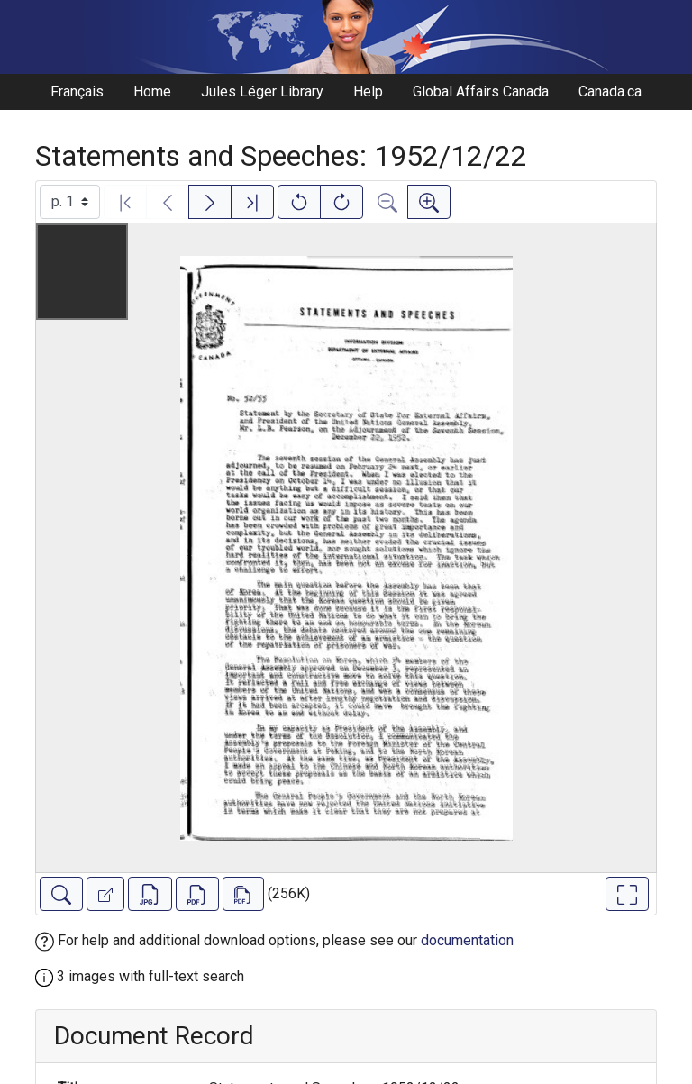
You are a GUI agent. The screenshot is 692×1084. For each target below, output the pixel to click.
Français (77, 91)
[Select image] (70, 202)
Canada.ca (610, 91)
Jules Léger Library (262, 91)
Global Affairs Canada (481, 91)
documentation (467, 940)
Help (368, 91)
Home (152, 91)
